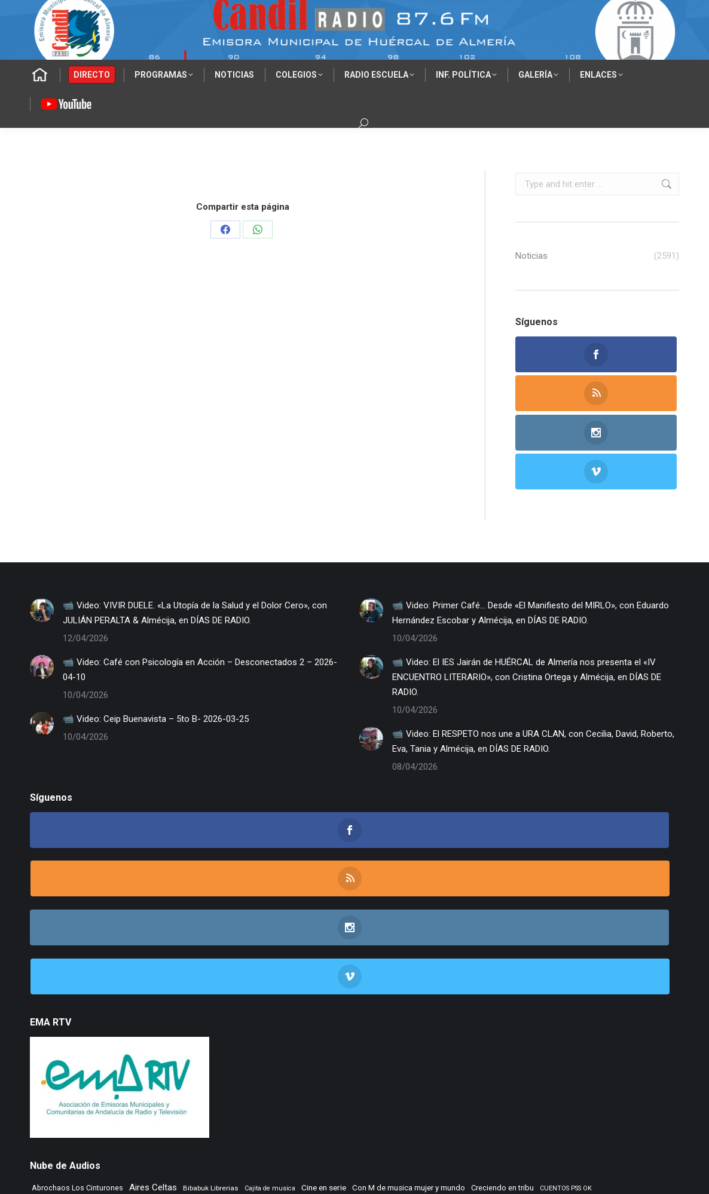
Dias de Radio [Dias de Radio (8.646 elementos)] (84, 1028)
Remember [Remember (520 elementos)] (515, 1066)
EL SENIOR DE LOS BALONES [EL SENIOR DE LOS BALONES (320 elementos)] (237, 1031)
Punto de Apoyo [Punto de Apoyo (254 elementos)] (357, 1067)
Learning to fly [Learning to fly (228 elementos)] (398, 1050)
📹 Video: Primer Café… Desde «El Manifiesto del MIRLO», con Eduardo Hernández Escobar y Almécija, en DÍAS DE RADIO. (530, 535)
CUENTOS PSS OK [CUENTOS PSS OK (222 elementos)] (566, 1013)
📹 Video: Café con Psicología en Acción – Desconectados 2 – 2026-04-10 (200, 592)
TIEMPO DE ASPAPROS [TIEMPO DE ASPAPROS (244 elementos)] (284, 1085)
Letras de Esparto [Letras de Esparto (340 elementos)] (455, 1049)
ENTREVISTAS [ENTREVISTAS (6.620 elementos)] (405, 1028)
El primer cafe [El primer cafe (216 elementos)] (162, 1032)
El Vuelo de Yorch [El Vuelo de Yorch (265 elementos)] (319, 1032)
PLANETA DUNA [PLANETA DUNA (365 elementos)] (298, 1066)
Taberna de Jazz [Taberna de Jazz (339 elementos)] (100, 1084)
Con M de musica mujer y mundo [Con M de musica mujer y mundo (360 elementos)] (408, 1012)
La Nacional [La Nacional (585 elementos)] (270, 1048)
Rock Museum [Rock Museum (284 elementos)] (643, 1067)
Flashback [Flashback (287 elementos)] (571, 1032)
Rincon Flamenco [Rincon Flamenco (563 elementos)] (578, 1066)
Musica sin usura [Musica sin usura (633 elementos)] (67, 1065)
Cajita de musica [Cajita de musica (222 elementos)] (270, 1013)
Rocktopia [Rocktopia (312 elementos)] (49, 1084)
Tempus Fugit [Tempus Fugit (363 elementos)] (219, 1084)
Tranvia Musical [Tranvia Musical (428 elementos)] (533, 1084)
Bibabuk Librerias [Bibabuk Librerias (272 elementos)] (211, 1012)
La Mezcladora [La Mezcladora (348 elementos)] (120, 1049)
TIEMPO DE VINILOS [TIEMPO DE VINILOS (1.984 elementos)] (384, 1083)
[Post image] (42, 532)
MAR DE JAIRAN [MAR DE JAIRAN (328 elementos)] (520, 1049)
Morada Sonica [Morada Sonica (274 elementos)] (579, 1049)
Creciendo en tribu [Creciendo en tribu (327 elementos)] (502, 1012)
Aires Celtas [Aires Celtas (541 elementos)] (153, 1011)
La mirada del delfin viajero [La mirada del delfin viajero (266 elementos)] (196, 1049)
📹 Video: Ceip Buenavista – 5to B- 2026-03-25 (156, 641)
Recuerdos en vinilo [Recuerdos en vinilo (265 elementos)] (457, 1067)
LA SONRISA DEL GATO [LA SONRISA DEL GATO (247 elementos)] (335, 1050)
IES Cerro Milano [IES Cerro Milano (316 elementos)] (621, 1031)
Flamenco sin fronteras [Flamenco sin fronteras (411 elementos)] (506, 1031)
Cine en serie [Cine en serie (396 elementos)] (323, 1012)
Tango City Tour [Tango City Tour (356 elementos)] (162, 1084)
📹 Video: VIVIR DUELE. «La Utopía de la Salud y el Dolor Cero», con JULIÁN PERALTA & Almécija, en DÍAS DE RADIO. (195, 535)
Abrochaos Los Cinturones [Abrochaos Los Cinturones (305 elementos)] (77, 1012)
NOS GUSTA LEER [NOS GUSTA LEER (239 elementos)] (135, 1067)
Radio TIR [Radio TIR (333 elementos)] (403, 1066)
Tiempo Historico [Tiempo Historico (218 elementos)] (474, 1085)
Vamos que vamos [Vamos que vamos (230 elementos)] (596, 1085)
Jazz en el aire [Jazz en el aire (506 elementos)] (60, 1048)
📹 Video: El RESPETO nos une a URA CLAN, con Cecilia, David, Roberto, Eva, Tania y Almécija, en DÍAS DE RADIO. (533, 663)
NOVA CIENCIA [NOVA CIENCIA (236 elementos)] (241, 1067)
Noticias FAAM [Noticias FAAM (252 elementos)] (191, 1067)
